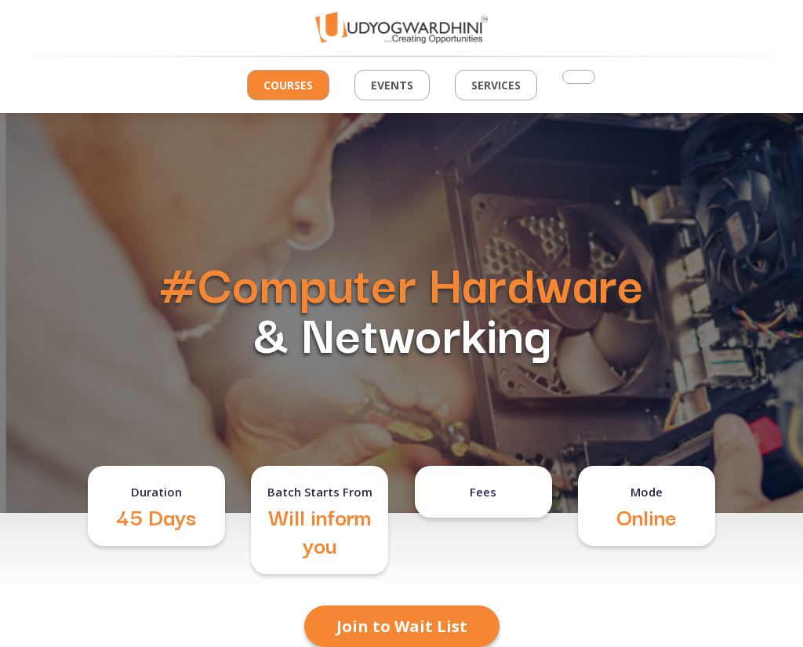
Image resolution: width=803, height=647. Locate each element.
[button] (578, 77)
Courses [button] (288, 85)
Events (392, 85)
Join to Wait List (401, 626)
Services (496, 85)
